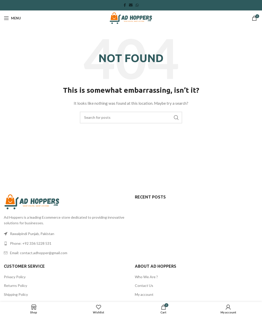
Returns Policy (15, 285)
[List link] (65, 243)
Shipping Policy (16, 294)
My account (144, 294)
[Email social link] (130, 5)
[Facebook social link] (124, 5)
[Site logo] (130, 18)
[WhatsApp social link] (137, 5)
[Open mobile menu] (12, 18)
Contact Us (144, 285)
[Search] (131, 117)
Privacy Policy (15, 277)
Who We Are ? (146, 277)
